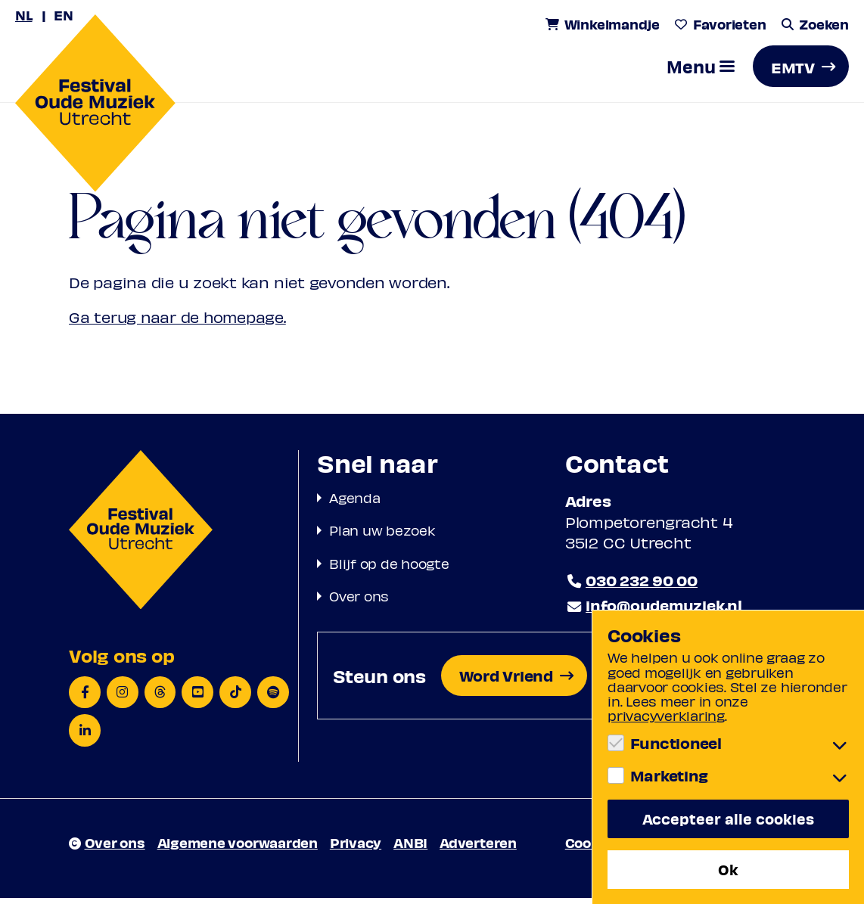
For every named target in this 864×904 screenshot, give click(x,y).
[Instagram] (122, 698)
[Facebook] (85, 698)
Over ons (359, 601)
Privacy (355, 848)
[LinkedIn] (85, 736)
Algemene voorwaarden (237, 848)
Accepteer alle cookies (728, 818)
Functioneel (676, 742)
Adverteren (478, 848)
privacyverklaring (666, 714)
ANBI (410, 848)
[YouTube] (198, 698)
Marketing (669, 774)
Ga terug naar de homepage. (179, 323)
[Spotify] (274, 698)
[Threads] (160, 698)
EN (64, 15)
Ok (728, 869)
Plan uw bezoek (382, 536)
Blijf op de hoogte (389, 568)
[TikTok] (236, 698)
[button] (701, 72)
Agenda (355, 503)
